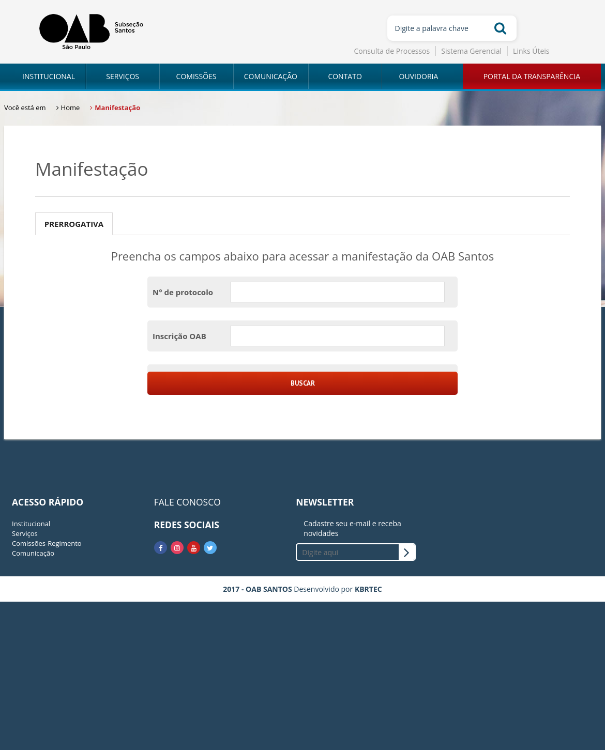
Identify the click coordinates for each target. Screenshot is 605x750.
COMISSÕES (196, 76)
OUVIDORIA (418, 76)
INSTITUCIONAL (48, 76)
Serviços (25, 533)
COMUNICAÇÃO (270, 76)
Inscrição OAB (179, 336)
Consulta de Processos (392, 51)
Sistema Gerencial (471, 51)
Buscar (303, 383)
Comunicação (33, 553)
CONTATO (344, 76)
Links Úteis (531, 51)
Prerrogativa (73, 224)
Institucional (31, 523)
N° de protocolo (183, 292)
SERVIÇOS (122, 76)
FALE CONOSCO (187, 502)
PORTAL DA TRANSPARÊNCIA (531, 76)
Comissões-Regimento (47, 543)
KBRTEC (368, 589)
